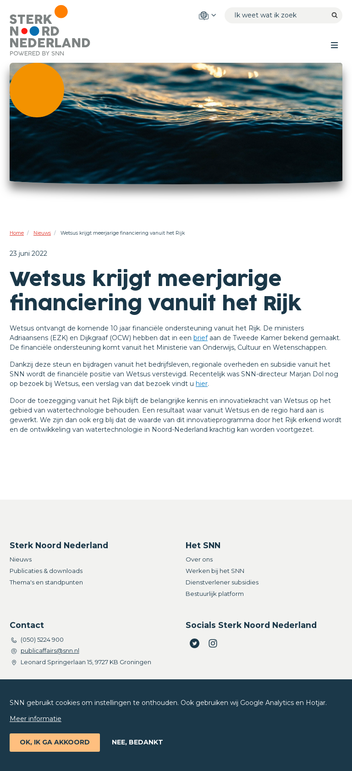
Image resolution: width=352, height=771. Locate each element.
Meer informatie (35, 719)
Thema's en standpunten (46, 582)
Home (17, 233)
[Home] (58, 30)
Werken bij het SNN (215, 570)
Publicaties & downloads (46, 570)
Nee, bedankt (137, 742)
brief (200, 338)
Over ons (199, 559)
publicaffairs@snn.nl (50, 650)
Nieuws (42, 233)
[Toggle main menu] (334, 45)
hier (202, 384)
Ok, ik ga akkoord (55, 742)
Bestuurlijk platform (215, 593)
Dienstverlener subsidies (222, 582)
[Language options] (207, 15)
